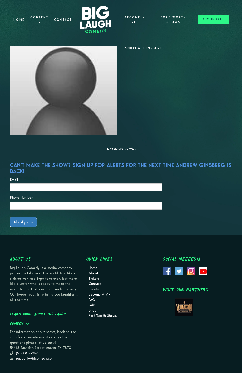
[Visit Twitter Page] (179, 271)
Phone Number (21, 197)
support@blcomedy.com (35, 358)
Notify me (23, 221)
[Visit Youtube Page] (203, 271)
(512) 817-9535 (28, 353)
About (93, 273)
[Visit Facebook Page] (167, 271)
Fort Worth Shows (173, 20)
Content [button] (39, 19)
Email (14, 179)
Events (94, 289)
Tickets (94, 278)
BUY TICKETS (213, 19)
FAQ (92, 300)
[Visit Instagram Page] (191, 271)
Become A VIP (135, 20)
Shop (92, 310)
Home (19, 19)
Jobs (92, 305)
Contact (63, 19)
